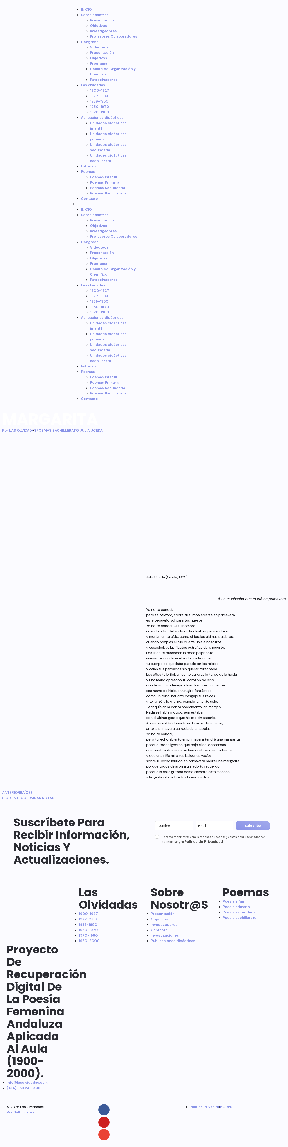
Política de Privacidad (203, 841)
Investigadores (103, 31)
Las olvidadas (93, 85)
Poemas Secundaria (107, 187)
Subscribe (253, 825)
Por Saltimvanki (20, 1112)
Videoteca (99, 47)
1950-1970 (99, 106)
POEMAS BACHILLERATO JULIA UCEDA (69, 430)
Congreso (90, 41)
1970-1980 (99, 112)
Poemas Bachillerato (108, 193)
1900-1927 (99, 90)
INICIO (86, 9)
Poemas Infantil (103, 177)
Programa (98, 63)
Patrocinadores (104, 79)
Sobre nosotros (95, 14)
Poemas (88, 171)
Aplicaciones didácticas (102, 117)
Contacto (89, 198)
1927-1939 (99, 95)
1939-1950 (99, 101)
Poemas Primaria (104, 182)
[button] (104, 204)
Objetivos (98, 25)
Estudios (89, 166)
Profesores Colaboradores (113, 36)
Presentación (102, 20)
